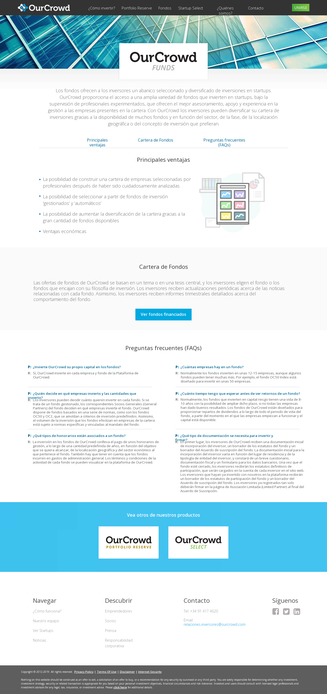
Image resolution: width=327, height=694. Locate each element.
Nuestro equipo (46, 620)
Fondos (164, 7)
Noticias (39, 640)
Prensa (110, 630)
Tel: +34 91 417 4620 (201, 611)
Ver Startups (43, 630)
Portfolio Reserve (137, 7)
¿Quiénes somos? (225, 10)
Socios (110, 620)
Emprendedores (118, 611)
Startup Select (190, 7)
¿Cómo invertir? (101, 7)
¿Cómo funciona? (47, 611)
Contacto (256, 7)
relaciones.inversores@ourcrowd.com (215, 624)
